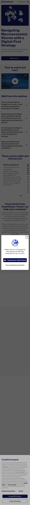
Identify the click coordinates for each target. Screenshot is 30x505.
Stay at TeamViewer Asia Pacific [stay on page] (15, 265)
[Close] (27, 236)
